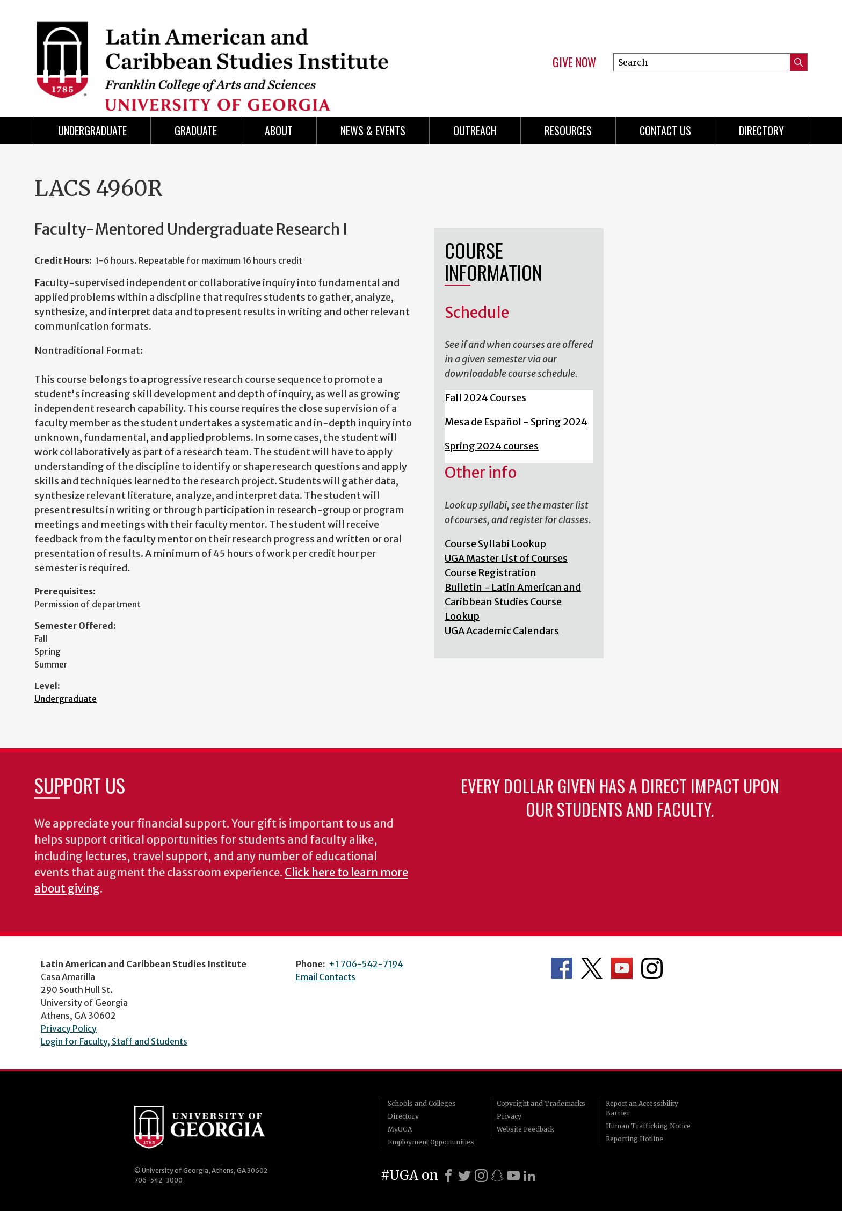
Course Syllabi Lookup (495, 544)
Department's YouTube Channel (622, 968)
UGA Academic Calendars (502, 631)
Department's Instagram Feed (652, 968)
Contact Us (665, 130)
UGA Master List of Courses (506, 558)
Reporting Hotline (634, 1139)
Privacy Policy (69, 1028)
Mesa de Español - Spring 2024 (516, 422)
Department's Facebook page (561, 968)
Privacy (509, 1116)
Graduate (196, 130)
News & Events (372, 130)
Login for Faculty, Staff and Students (114, 1041)
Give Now (574, 62)
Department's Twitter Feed (592, 968)
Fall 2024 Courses (485, 397)
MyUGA (400, 1129)
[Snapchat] (497, 1175)
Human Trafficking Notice (648, 1126)
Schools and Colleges (422, 1103)
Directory (761, 130)
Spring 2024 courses (492, 446)
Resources (568, 130)
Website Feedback (525, 1129)
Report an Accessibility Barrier (642, 1108)
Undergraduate (92, 130)
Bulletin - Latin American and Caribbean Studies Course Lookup (513, 601)
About (279, 130)
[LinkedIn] (529, 1175)
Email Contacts (325, 976)
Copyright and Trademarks (541, 1103)
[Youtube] (513, 1175)
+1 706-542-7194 (366, 964)
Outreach (475, 130)
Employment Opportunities (431, 1142)
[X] (464, 1175)
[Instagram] (481, 1175)
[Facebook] (448, 1175)
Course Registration (490, 573)
